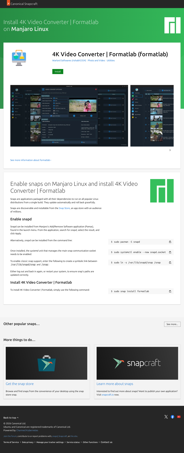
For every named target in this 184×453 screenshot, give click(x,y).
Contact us (106, 442)
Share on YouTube (179, 416)
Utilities (111, 60)
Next (170, 150)
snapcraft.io (108, 394)
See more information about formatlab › (30, 160)
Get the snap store (20, 384)
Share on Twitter (166, 416)
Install (58, 71)
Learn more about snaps (115, 384)
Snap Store (64, 208)
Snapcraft (63, 436)
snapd (55, 436)
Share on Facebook (172, 416)
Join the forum (10, 436)
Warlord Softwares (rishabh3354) (69, 60)
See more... (172, 324)
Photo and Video (96, 60)
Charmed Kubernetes (27, 430)
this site (73, 436)
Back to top (11, 417)
